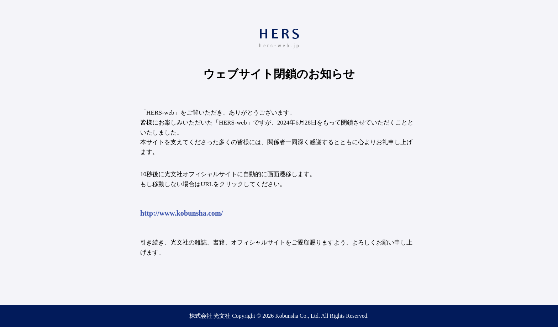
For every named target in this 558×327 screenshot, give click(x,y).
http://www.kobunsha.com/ (181, 213)
